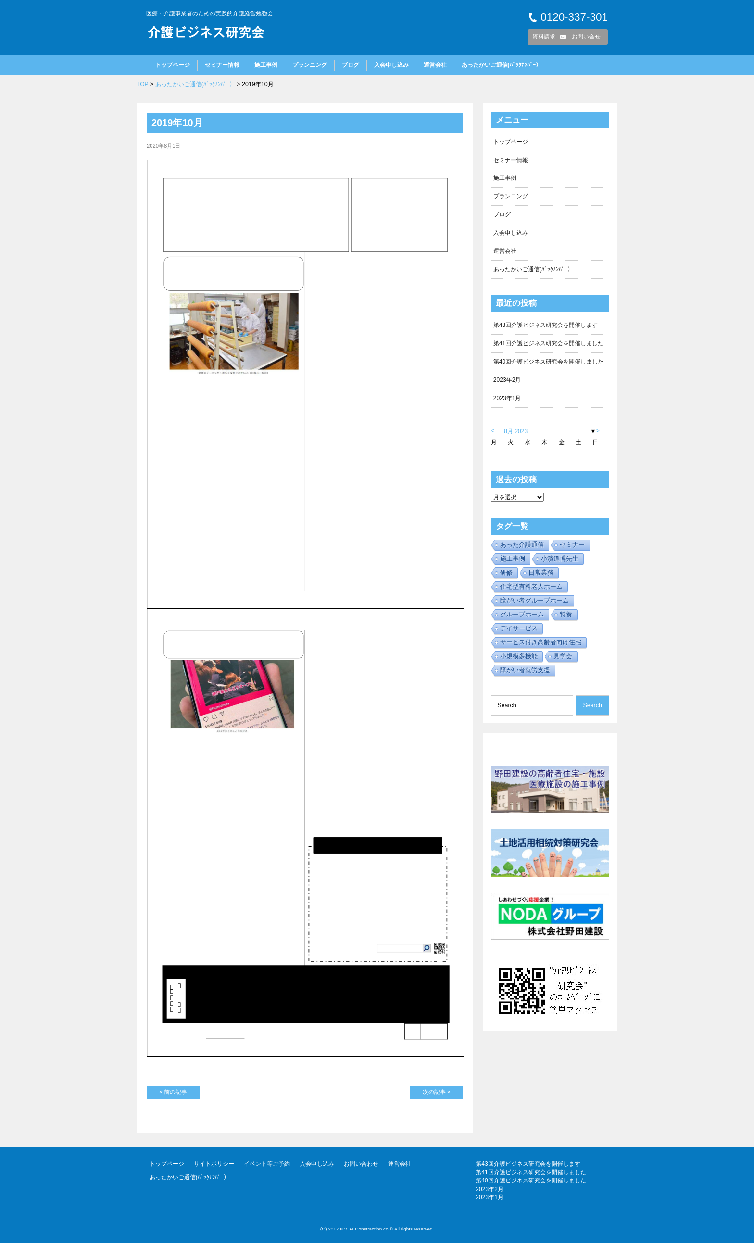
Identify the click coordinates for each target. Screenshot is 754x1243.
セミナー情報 (222, 65)
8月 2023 (516, 434)
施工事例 (265, 65)
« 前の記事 (173, 1092)
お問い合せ (586, 36)
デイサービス (519, 631)
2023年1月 (507, 401)
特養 (566, 617)
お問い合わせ (361, 1164)
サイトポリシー (214, 1164)
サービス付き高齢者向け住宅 (540, 645)
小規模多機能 (519, 659)
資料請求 (543, 36)
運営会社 (435, 65)
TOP (143, 84)
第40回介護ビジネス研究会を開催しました (548, 364)
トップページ (172, 65)
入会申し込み (391, 65)
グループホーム (522, 617)
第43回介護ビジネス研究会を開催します (545, 327)
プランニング (309, 65)
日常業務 (540, 575)
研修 (506, 575)
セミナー (572, 548)
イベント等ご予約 (267, 1164)
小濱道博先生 (559, 561)
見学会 (562, 659)
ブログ (350, 65)
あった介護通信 (522, 548)
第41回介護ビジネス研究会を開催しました (548, 345)
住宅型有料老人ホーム (531, 589)
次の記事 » (437, 1092)
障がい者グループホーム (534, 603)
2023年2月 (507, 382)
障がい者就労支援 (525, 673)
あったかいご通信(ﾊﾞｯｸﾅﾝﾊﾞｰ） (501, 65)
